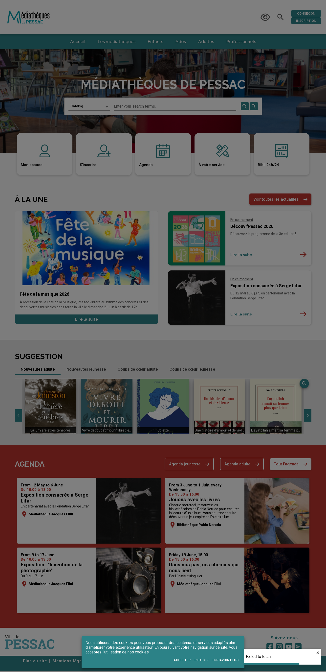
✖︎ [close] (317, 653)
